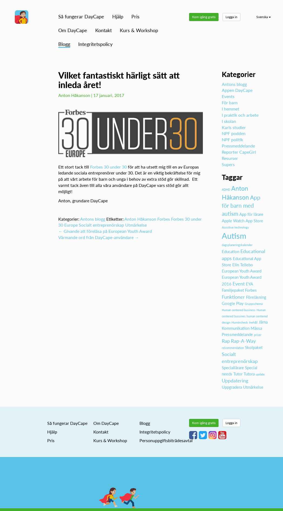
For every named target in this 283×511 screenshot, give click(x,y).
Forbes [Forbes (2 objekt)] (251, 290)
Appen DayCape (237, 90)
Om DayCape (72, 30)
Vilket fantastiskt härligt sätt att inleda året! (119, 80)
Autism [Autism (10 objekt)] (234, 235)
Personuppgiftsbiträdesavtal (166, 440)
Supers (228, 164)
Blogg (64, 44)
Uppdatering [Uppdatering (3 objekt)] (235, 381)
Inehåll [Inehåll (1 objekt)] (253, 322)
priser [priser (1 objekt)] (257, 335)
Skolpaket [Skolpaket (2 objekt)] (253, 347)
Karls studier (234, 127)
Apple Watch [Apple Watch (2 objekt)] (233, 220)
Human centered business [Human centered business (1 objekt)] (238, 310)
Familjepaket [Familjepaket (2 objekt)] (233, 290)
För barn (230, 102)
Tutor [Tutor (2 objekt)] (238, 373)
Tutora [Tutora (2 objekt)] (249, 373)
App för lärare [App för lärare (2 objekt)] (251, 214)
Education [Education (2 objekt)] (230, 251)
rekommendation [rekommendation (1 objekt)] (233, 347)
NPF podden (234, 133)
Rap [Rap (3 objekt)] (226, 341)
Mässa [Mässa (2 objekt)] (256, 328)
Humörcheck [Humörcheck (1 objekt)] (239, 322)
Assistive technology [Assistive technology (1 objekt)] (235, 227)
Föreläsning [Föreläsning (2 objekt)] (256, 297)
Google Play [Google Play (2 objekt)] (233, 303)
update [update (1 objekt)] (260, 374)
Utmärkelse (136, 224)
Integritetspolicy (95, 44)
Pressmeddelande (238, 145)
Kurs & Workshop (139, 30)
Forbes (163, 218)
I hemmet (230, 108)
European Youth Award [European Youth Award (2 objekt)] (241, 270)
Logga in (231, 17)
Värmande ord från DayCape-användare (98, 237)
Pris (135, 16)
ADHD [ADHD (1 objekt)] (226, 189)
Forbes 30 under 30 (108, 166)
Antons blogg (92, 218)
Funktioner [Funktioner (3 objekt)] (233, 297)
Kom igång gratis (204, 17)
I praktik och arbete (240, 114)
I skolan (229, 121)
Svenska (263, 17)
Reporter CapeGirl (239, 151)
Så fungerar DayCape (81, 16)
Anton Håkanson (140, 218)
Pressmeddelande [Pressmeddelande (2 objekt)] (237, 334)
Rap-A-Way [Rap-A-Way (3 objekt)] (243, 341)
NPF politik (232, 139)
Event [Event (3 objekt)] (239, 284)
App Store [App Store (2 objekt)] (254, 220)
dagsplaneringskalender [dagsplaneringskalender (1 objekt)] (237, 245)
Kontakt (103, 30)
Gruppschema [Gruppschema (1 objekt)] (253, 303)
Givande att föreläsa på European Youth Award (105, 231)
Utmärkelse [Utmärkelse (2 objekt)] (253, 387)
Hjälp (117, 16)
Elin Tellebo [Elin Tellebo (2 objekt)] (242, 264)
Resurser (230, 158)
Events (228, 96)
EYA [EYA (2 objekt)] (249, 283)
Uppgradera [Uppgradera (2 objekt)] (232, 387)
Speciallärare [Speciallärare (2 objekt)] (233, 367)
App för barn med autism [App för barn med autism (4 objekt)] (241, 205)
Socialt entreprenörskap (101, 224)
